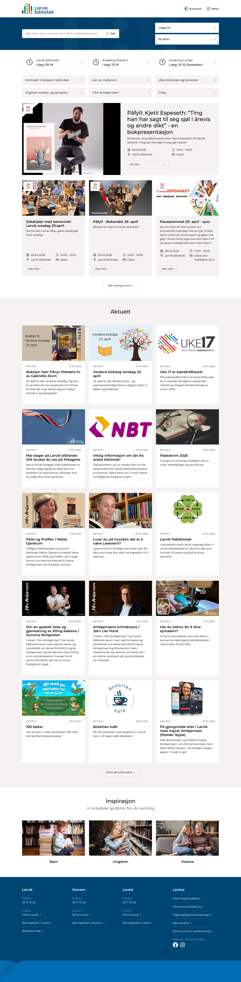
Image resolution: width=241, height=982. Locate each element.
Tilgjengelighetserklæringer (192, 914)
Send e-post (31, 914)
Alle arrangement (120, 285)
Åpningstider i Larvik (37, 922)
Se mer (148, 164)
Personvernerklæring (188, 906)
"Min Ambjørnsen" (120, 92)
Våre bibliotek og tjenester (187, 80)
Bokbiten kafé (32, 931)
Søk (111, 33)
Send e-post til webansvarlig (193, 931)
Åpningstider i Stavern (88, 922)
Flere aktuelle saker (120, 772)
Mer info (34, 268)
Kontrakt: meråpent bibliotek (54, 80)
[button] (192, 8)
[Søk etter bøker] (62, 33)
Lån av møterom (120, 80)
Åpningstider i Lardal (137, 922)
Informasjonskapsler (187, 898)
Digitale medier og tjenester (54, 92)
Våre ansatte (182, 923)
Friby (187, 92)
